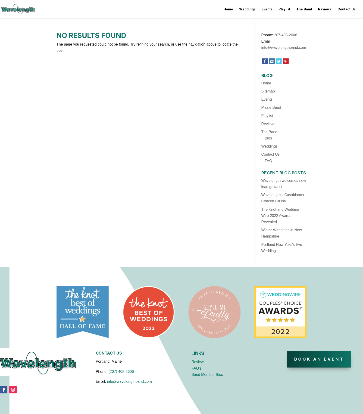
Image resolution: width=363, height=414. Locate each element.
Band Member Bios (207, 375)
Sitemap (268, 91)
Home (228, 9)
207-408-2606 (285, 35)
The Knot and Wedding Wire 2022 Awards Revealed (280, 215)
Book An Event (319, 359)
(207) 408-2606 (121, 372)
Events (267, 9)
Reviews (325, 9)
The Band (304, 9)
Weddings (247, 9)
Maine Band (271, 107)
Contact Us (347, 9)
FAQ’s (196, 368)
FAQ (268, 161)
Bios (268, 138)
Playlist (284, 9)
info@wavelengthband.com (283, 47)
